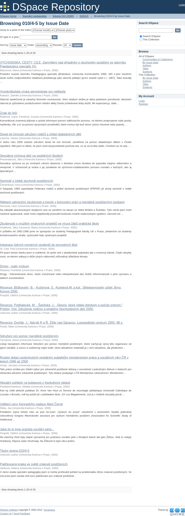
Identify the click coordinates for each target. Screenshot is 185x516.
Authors (147, 65)
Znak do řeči (8, 113)
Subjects (147, 71)
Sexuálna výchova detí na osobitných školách (31, 155)
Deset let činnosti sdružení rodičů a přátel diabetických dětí (40, 134)
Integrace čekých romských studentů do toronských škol (38, 244)
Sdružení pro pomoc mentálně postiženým (29, 336)
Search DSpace (150, 36)
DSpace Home (8, 16)
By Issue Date (150, 62)
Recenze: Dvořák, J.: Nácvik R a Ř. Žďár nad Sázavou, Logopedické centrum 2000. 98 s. (61, 322)
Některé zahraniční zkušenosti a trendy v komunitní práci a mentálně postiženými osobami (62, 202)
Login (182, 4)
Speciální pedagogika (34, 16)
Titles (146, 68)
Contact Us (6, 513)
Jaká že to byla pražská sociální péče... (27, 429)
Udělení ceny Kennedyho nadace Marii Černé (31, 404)
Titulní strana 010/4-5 (14, 450)
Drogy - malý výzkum (14, 266)
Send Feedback (22, 513)
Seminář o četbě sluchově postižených (26, 181)
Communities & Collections (158, 59)
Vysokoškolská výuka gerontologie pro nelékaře (33, 91)
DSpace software (9, 510)
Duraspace (49, 510)
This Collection (149, 39)
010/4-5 (84, 16)
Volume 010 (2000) (63, 16)
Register (143, 104)
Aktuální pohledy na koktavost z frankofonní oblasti (35, 382)
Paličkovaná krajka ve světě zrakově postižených (34, 464)
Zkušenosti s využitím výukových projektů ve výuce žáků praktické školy (49, 223)
